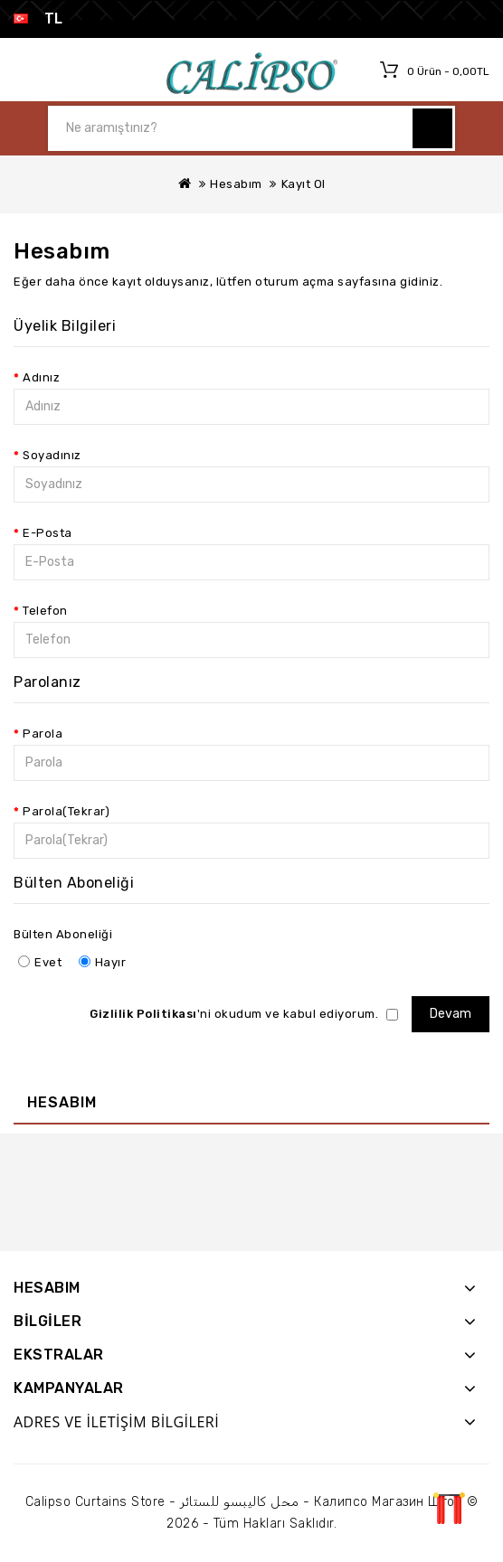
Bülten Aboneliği (63, 934)
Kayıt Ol (303, 184)
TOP (449, 1508)
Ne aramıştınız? (432, 128)
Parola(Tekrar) (66, 811)
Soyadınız (52, 455)
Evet (40, 962)
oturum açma (295, 281)
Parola (42, 733)
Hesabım (236, 184)
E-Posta (47, 533)
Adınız (41, 377)
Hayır (103, 962)
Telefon (45, 610)
